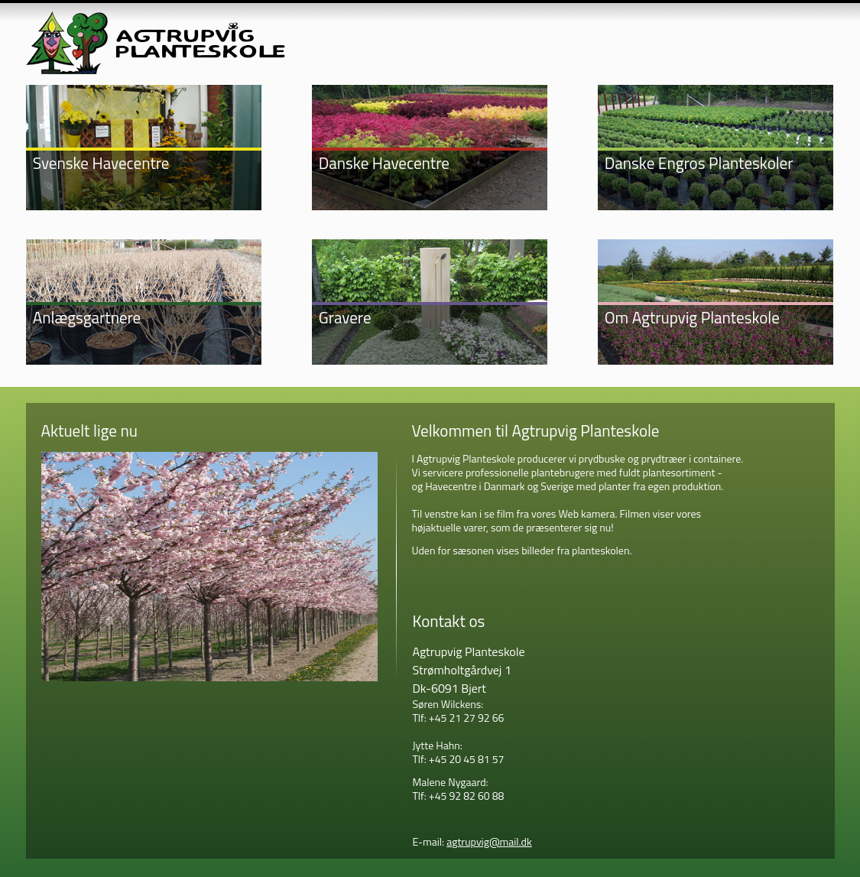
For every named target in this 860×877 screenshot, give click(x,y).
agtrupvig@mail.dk (489, 841)
